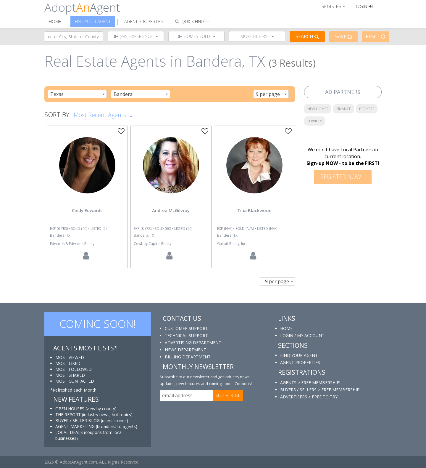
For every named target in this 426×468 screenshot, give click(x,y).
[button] (336, 5)
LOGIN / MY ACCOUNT (302, 335)
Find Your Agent (93, 21)
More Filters (257, 36)
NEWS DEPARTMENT (185, 349)
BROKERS (366, 108)
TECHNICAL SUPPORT (186, 335)
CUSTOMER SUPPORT (186, 328)
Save (343, 36)
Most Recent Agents (103, 114)
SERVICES (314, 121)
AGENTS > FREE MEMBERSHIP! (310, 382)
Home (55, 21)
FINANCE (343, 108)
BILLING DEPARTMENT (188, 357)
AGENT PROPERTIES (300, 362)
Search (307, 36)
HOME (286, 328)
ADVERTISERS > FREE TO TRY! (309, 397)
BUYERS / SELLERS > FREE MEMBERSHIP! (320, 389)
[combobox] (77, 94)
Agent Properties (143, 21)
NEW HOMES (317, 108)
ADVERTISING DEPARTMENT (193, 342)
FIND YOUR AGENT (299, 355)
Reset (375, 36)
